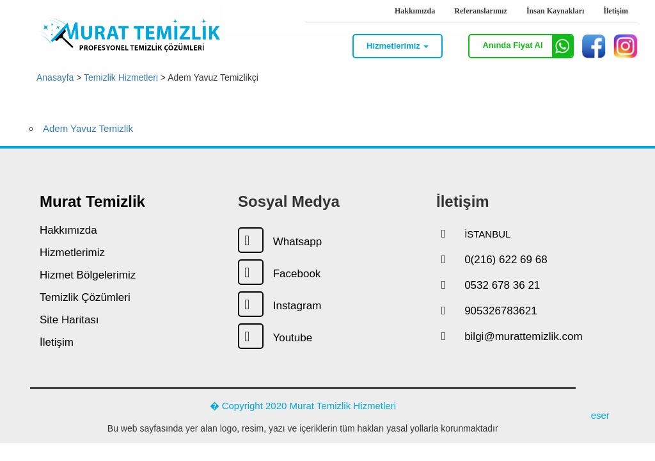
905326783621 (500, 311)
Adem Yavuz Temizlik (88, 128)
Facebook (279, 274)
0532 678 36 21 (502, 285)
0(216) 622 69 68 (506, 260)
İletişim (615, 10)
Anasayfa (55, 77)
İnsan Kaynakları (555, 10)
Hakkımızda (415, 10)
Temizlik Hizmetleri (121, 77)
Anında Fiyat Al (527, 46)
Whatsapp (280, 242)
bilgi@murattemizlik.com (523, 336)
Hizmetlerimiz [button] (398, 46)
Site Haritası (69, 320)
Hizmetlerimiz (72, 253)
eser (600, 415)
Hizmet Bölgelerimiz (88, 275)
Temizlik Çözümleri (85, 297)
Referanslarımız (480, 10)
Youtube (275, 338)
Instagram (279, 306)
